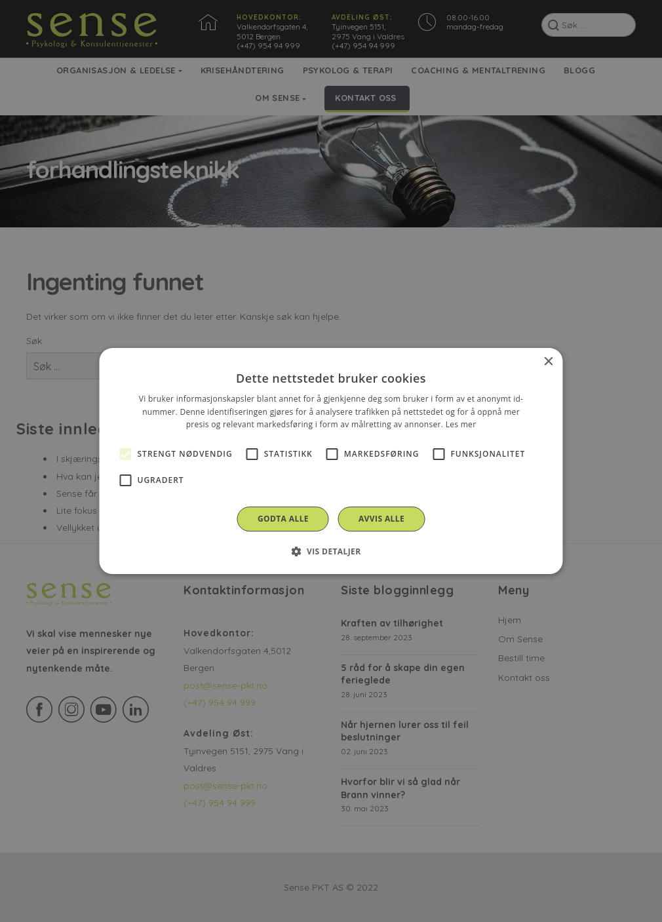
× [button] (548, 362)
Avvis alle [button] (381, 518)
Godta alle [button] (283, 518)
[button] (330, 551)
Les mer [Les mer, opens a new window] (461, 425)
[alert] (331, 461)
